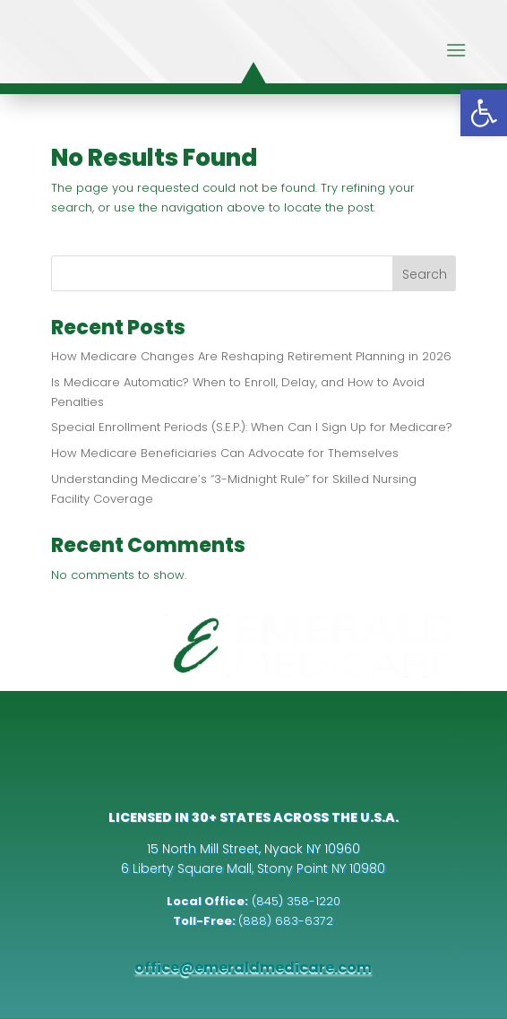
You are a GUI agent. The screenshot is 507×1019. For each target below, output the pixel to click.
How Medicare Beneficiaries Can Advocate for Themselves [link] (225, 453)
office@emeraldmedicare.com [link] (253, 967)
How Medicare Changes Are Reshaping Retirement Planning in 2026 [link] (251, 356)
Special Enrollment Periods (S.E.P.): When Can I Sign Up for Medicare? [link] (251, 427)
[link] (483, 113)
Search (424, 274)
